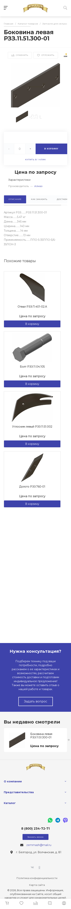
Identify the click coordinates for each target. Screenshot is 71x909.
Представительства (19, 792)
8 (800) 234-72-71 (35, 828)
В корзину (32, 324)
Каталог (10, 803)
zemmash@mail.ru (38, 845)
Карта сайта (37, 884)
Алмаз (38, 186)
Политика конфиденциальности (36, 878)
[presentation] (69, 740)
